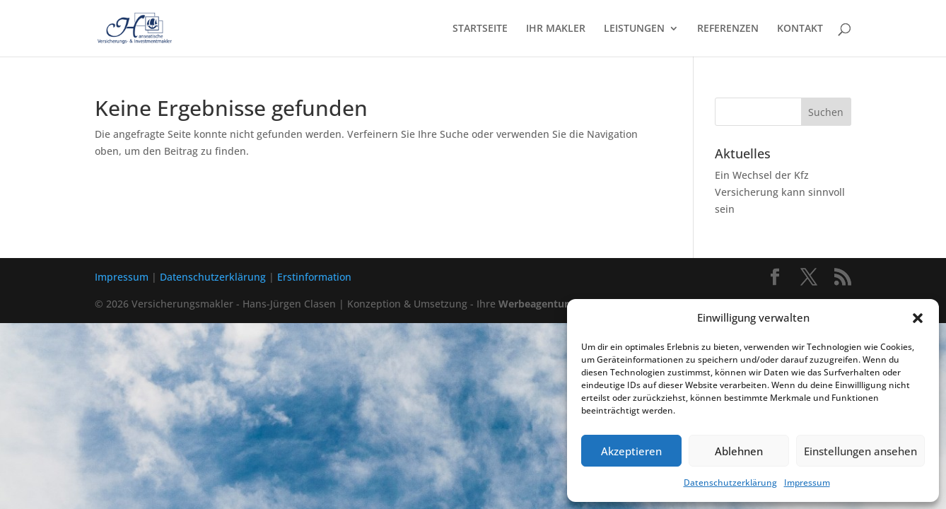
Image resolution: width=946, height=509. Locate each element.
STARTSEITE (480, 29)
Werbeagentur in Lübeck (558, 303)
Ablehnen (739, 451)
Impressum (807, 482)
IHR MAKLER (555, 29)
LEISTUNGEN (634, 29)
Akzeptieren (631, 451)
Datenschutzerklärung (730, 482)
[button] (918, 318)
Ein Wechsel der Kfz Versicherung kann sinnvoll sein (780, 192)
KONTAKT (800, 29)
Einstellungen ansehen (860, 451)
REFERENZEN (728, 29)
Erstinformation (314, 276)
